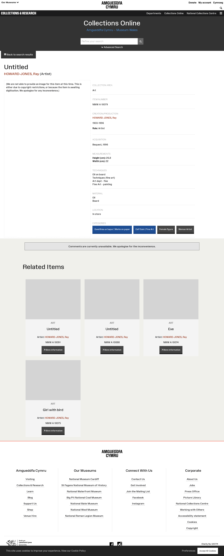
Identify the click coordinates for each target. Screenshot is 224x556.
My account (204, 2)
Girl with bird (53, 410)
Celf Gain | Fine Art (144, 229)
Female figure (166, 229)
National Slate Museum (84, 503)
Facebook (138, 497)
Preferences (188, 550)
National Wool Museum (84, 509)
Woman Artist (185, 229)
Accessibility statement (192, 515)
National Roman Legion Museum (84, 515)
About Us (192, 479)
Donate (192, 2)
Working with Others (192, 509)
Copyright (192, 528)
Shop (30, 509)
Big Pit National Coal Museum (84, 497)
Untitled (53, 329)
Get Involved (138, 485)
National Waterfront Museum (84, 491)
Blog (30, 497)
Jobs (192, 485)
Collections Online (174, 13)
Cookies (192, 522)
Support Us (30, 503)
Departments (153, 13)
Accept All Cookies (207, 551)
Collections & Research (18, 13)
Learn (30, 491)
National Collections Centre (201, 13)
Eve (171, 329)
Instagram (138, 503)
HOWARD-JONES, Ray (21, 74)
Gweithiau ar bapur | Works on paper (112, 229)
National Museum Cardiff (84, 479)
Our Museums (10, 2)
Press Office (192, 491)
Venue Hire (30, 515)
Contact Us (138, 479)
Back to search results (18, 54)
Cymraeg (218, 2)
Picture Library (192, 497)
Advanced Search (112, 47)
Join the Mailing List (138, 491)
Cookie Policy (78, 550)
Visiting (30, 479)
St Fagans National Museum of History (84, 485)
